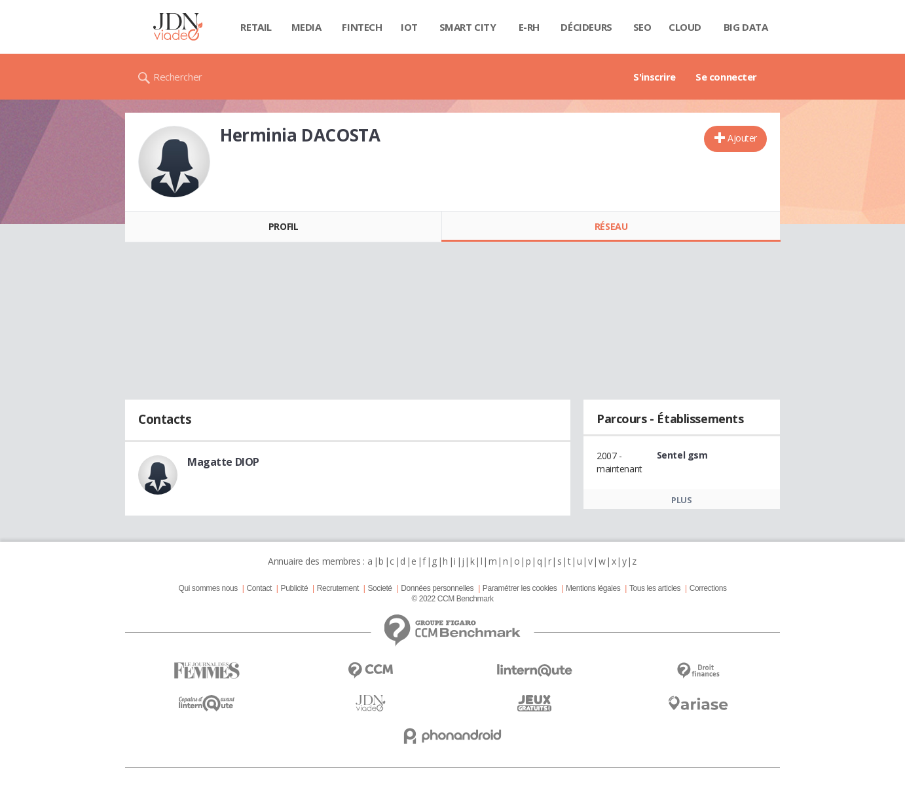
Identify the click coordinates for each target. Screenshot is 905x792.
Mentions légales (593, 588)
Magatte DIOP (223, 462)
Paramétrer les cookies (520, 588)
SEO (642, 26)
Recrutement (338, 588)
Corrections (708, 588)
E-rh (529, 26)
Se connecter (726, 76)
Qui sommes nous (207, 588)
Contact (259, 588)
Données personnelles (437, 588)
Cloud (685, 26)
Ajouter (742, 138)
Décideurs (586, 26)
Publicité (294, 588)
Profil (283, 226)
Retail (255, 26)
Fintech (362, 26)
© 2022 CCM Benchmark (452, 598)
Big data (746, 26)
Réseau (611, 226)
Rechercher (177, 76)
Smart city (467, 26)
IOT (409, 26)
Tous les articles (654, 588)
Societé (379, 588)
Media (306, 26)
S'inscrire (654, 76)
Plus (681, 500)
